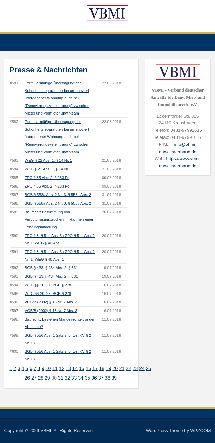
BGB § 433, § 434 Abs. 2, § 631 (51, 268)
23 (135, 368)
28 (40, 378)
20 (115, 368)
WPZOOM (200, 430)
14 (75, 368)
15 (81, 368)
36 (94, 378)
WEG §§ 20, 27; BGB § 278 (48, 285)
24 (142, 368)
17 (95, 368)
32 (67, 378)
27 (34, 378)
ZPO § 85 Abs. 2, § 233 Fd (47, 178)
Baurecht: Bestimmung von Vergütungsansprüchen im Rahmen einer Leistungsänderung (59, 219)
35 (87, 378)
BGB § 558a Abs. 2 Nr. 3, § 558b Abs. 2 (58, 195)
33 (74, 378)
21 (122, 368)
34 (80, 378)
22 (128, 368)
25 (148, 368)
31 (61, 378)
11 (55, 368)
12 (62, 368)
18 (101, 368)
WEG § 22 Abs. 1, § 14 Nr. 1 (48, 160)
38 (107, 378)
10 (48, 368)
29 (47, 378)
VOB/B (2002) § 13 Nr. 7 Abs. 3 (51, 302)
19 (108, 368)
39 (114, 378)
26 (27, 378)
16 (88, 368)
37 (101, 378)
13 (68, 368)
